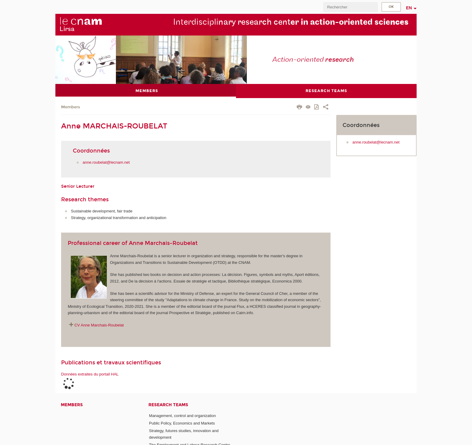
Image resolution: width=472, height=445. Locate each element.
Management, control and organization (182, 415)
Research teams (168, 404)
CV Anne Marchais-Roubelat (99, 325)
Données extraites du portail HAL (90, 374)
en (409, 7)
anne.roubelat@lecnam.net (106, 162)
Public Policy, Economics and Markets (182, 423)
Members (70, 107)
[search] (350, 7)
